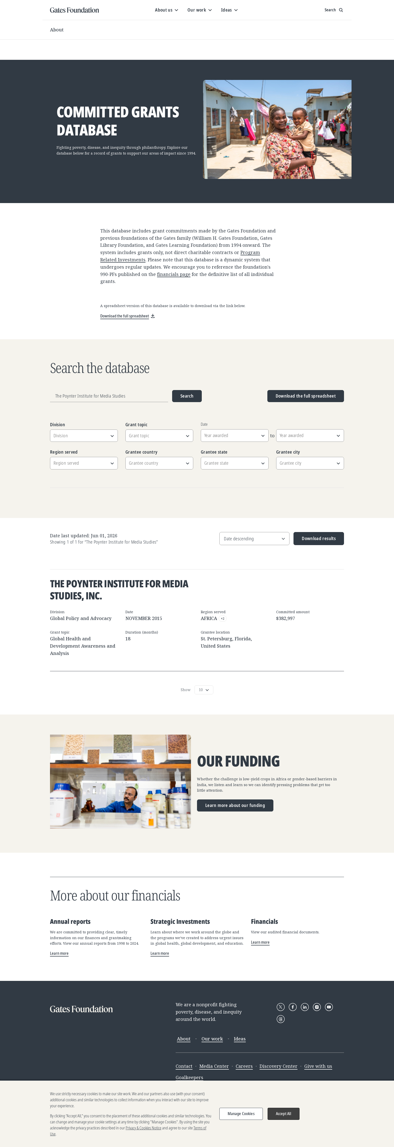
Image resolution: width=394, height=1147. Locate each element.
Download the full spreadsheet (306, 396)
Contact (184, 1066)
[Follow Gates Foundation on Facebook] (292, 1007)
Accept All (283, 1114)
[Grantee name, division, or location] (109, 396)
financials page (173, 274)
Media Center (214, 1066)
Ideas (240, 1039)
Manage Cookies (241, 1114)
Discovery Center (279, 1066)
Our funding (238, 761)
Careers (244, 1066)
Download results (315, 540)
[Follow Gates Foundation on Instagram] (316, 1007)
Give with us (318, 1066)
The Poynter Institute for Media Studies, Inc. (119, 589)
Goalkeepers (189, 1077)
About (57, 30)
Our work (212, 1039)
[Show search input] (334, 10)
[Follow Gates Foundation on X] (280, 1007)
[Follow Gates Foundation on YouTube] (328, 1007)
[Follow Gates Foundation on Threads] (280, 1019)
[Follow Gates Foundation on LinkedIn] (304, 1007)
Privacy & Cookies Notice (143, 1128)
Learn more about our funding (235, 805)
